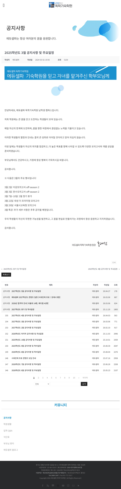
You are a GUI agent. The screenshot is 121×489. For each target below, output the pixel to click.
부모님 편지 (9, 443)
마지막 (85, 377)
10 (74, 377)
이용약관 (39, 473)
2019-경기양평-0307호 (74, 467)
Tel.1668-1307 (54, 475)
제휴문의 (63, 473)
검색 (84, 384)
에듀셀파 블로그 (11, 449)
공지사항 (7, 417)
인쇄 (114, 262)
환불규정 (57, 473)
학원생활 (7, 424)
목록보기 (6, 274)
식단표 (6, 436)
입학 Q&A (8, 430)
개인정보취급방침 (48, 473)
